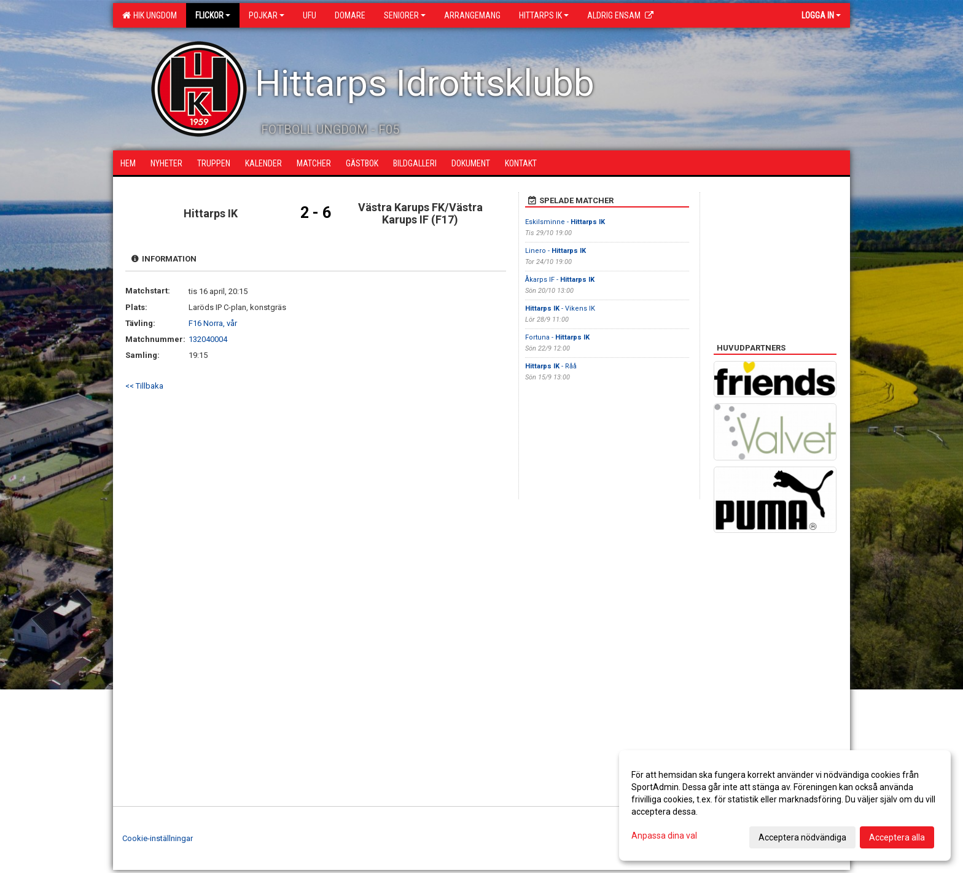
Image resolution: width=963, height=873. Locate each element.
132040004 (208, 339)
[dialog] (785, 805)
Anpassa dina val (664, 835)
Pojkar (266, 15)
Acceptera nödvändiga (802, 837)
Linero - (555, 251)
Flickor (212, 15)
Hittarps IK (544, 15)
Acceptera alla (897, 837)
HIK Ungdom (149, 15)
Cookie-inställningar (157, 838)
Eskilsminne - (565, 222)
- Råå (551, 366)
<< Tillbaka (144, 385)
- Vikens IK (560, 308)
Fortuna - (557, 337)
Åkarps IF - (560, 280)
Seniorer (405, 15)
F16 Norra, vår (213, 323)
